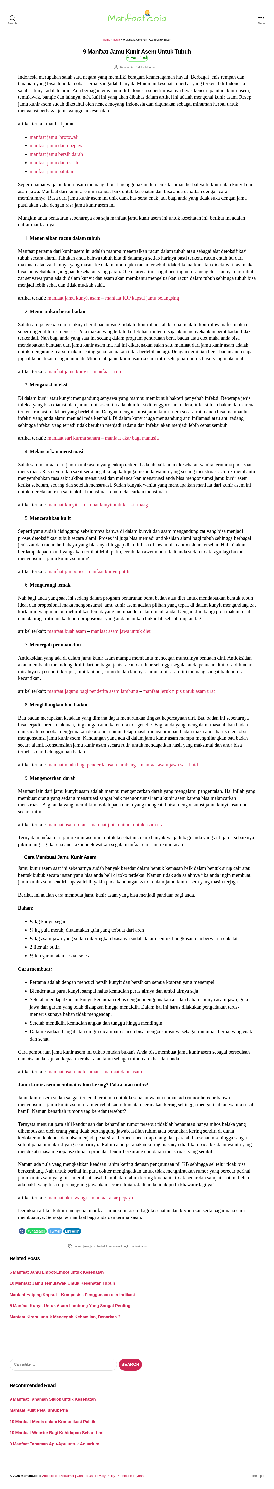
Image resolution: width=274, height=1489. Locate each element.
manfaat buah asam (66, 631)
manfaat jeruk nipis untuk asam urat (179, 691)
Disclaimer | (68, 1476)
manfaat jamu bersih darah (56, 154)
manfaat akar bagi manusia (132, 438)
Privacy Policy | (106, 1476)
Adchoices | (50, 1476)
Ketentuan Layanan (131, 1476)
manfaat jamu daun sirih (54, 162)
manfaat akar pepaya (112, 1197)
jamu (86, 1246)
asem (78, 1246)
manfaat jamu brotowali (54, 137)
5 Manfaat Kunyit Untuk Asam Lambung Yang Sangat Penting (70, 1305)
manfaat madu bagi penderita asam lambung (91, 764)
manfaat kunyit (62, 504)
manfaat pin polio (65, 571)
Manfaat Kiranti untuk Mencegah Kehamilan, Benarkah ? (65, 1316)
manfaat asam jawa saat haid (169, 764)
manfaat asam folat (66, 824)
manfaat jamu (107, 371)
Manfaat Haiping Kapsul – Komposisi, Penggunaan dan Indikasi (72, 1294)
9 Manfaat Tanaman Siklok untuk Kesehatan (53, 1399)
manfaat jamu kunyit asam (73, 298)
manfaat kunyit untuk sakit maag (115, 504)
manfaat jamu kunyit (68, 371)
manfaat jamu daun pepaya (56, 145)
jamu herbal (97, 1246)
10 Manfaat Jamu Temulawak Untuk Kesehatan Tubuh (62, 1283)
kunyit (124, 1246)
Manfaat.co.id (31, 1476)
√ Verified (137, 57)
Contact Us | (86, 1476)
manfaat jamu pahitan (51, 171)
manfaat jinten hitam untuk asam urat (127, 824)
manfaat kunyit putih (108, 571)
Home (106, 39)
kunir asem (113, 1246)
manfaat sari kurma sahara (73, 438)
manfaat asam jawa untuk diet (121, 631)
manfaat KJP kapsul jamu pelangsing (142, 298)
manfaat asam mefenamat (73, 1071)
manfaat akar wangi (67, 1197)
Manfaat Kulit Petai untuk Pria (39, 1410)
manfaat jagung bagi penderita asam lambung (92, 691)
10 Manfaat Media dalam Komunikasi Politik (52, 1421)
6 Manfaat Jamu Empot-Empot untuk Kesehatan (57, 1272)
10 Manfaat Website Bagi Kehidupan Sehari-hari (57, 1432)
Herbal (116, 39)
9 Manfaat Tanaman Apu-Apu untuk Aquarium (54, 1443)
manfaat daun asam (122, 1071)
